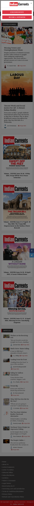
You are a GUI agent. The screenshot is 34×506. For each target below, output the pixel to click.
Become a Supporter (17, 17)
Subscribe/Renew (17, 12)
